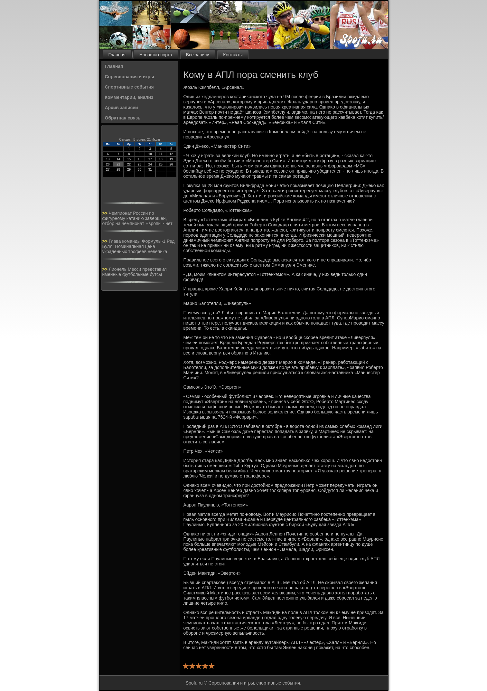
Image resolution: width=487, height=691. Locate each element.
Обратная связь (123, 117)
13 (107, 159)
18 (161, 159)
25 (161, 164)
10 (150, 154)
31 (150, 169)
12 (171, 154)
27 (107, 169)
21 (118, 164)
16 (139, 159)
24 (150, 164)
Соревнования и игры (129, 76)
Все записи (197, 54)
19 (171, 159)
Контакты (232, 54)
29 (129, 169)
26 (171, 164)
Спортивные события (129, 87)
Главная (117, 54)
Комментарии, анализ (129, 97)
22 (129, 164)
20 (107, 164)
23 (139, 164)
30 (139, 169)
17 (150, 159)
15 (129, 159)
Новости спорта (155, 54)
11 (161, 154)
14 (118, 159)
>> (105, 213)
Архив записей (121, 107)
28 (118, 169)
